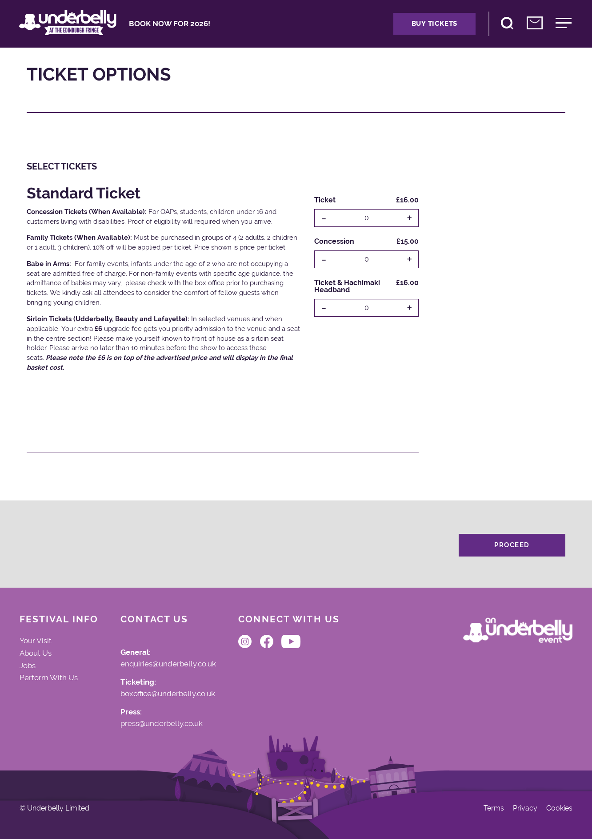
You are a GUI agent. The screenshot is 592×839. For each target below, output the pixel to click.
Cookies (559, 808)
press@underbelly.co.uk (161, 724)
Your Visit (36, 640)
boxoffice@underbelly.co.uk (167, 694)
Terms (494, 808)
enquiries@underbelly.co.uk (168, 664)
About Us (36, 653)
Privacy (525, 808)
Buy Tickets (434, 24)
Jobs (28, 665)
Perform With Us (49, 677)
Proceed (512, 545)
